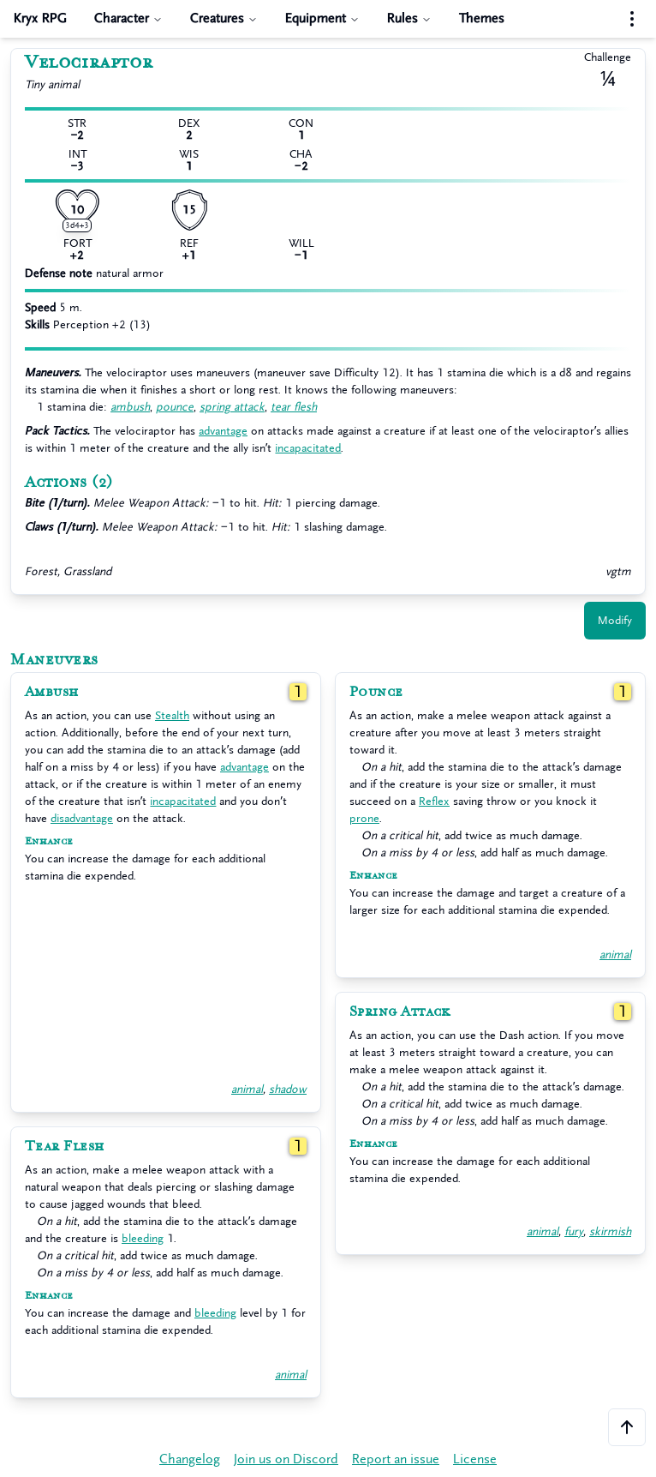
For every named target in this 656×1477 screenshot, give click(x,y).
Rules (409, 18)
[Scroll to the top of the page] (627, 1427)
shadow (288, 1089)
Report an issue (395, 1459)
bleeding (143, 1238)
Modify (615, 620)
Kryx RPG (40, 18)
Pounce (376, 691)
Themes (481, 18)
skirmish (610, 1231)
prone (364, 818)
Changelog (189, 1459)
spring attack (232, 406)
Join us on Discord (286, 1459)
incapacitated (308, 447)
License (475, 1459)
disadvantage (82, 818)
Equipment (322, 18)
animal (247, 1089)
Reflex (434, 801)
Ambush (52, 691)
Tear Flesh (64, 1146)
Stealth (172, 715)
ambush (130, 406)
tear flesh (294, 406)
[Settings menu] (632, 19)
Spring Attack (399, 1011)
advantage (223, 430)
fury (573, 1231)
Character (128, 18)
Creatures (224, 18)
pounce (175, 406)
